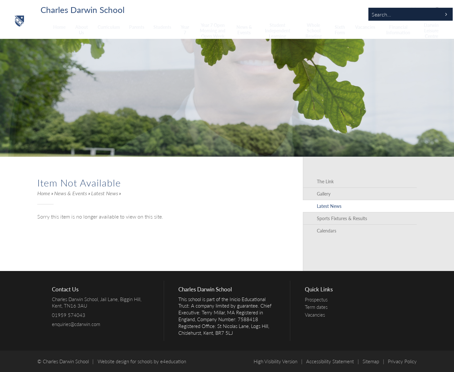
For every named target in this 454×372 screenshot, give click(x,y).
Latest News (104, 193)
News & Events (70, 193)
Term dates (318, 307)
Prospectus (318, 299)
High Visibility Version (275, 361)
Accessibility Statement (330, 361)
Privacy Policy (402, 361)
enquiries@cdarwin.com (76, 324)
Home (43, 193)
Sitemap (371, 361)
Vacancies (316, 315)
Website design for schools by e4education (142, 361)
